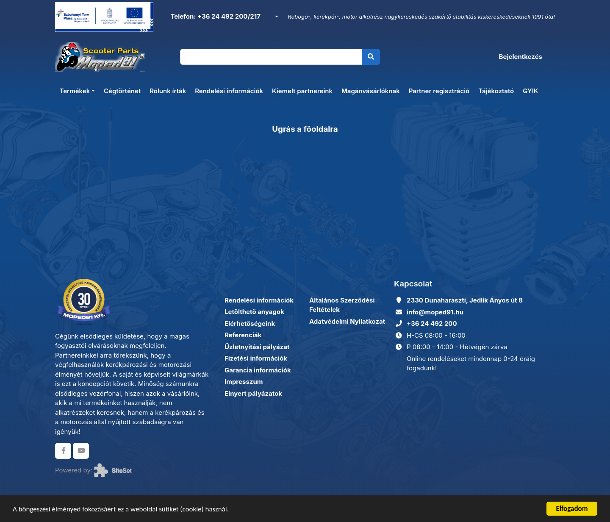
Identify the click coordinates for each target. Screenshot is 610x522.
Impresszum (244, 382)
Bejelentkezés (520, 57)
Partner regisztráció (439, 91)
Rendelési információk (229, 91)
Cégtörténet (122, 91)
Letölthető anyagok (254, 312)
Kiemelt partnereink (302, 91)
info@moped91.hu (435, 312)
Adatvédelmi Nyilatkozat (347, 321)
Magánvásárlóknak (370, 91)
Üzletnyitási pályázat (257, 347)
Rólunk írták (168, 91)
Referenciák (243, 335)
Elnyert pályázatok (253, 393)
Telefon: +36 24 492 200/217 (215, 16)
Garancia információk (258, 370)
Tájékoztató (496, 91)
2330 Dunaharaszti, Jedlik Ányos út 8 (465, 300)
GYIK (530, 91)
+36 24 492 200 (432, 323)
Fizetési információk (256, 358)
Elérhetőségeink (250, 323)
